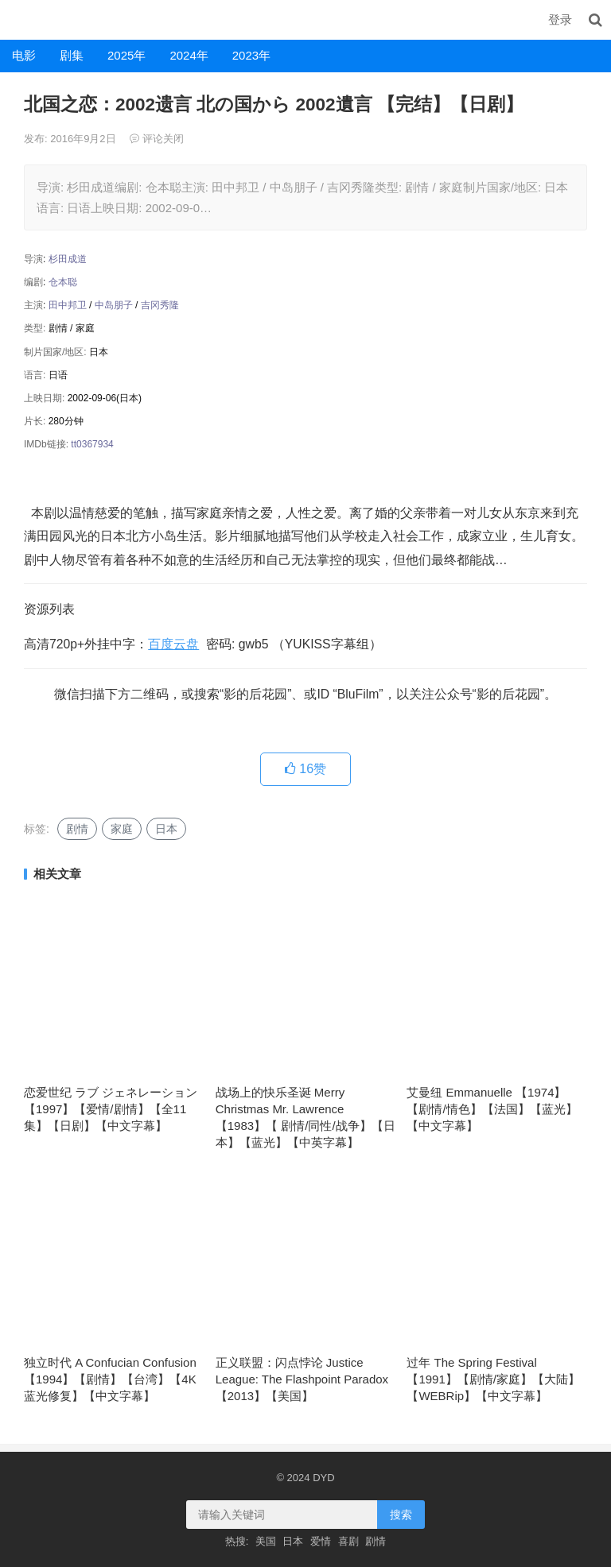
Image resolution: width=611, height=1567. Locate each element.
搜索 (401, 1514)
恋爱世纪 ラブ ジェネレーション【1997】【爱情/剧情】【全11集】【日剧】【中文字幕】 (110, 1108)
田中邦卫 (68, 305)
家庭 (122, 828)
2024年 (188, 55)
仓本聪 (63, 282)
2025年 (126, 55)
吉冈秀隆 (160, 305)
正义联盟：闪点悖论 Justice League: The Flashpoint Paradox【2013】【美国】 (302, 1379)
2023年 (251, 55)
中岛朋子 (114, 305)
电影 (24, 55)
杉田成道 (68, 259)
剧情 (77, 828)
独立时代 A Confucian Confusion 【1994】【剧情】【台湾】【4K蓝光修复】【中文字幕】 (110, 1379)
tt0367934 (92, 444)
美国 (265, 1541)
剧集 (72, 55)
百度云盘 (173, 644)
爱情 (320, 1541)
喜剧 (348, 1541)
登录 (560, 19)
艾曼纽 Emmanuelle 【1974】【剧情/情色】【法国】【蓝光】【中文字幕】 (492, 1108)
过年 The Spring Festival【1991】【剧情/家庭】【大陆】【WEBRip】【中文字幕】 (493, 1379)
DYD (17, 19)
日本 (166, 828)
